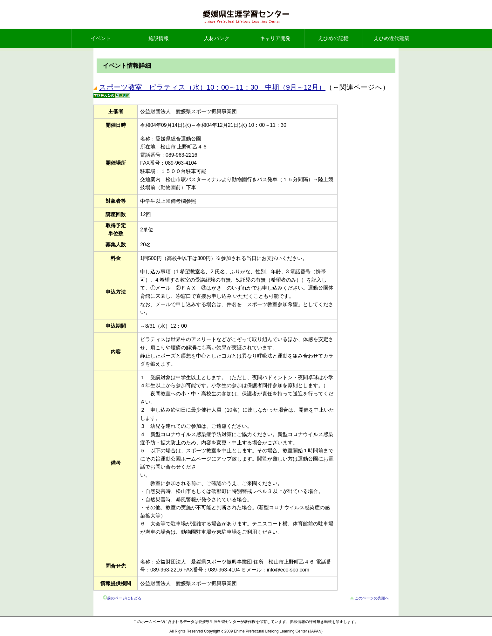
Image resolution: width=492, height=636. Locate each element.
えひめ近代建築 (391, 38)
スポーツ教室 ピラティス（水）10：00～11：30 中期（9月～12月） (212, 87)
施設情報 (158, 38)
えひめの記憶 (333, 38)
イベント (101, 38)
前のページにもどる (124, 598)
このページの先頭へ (371, 598)
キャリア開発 (275, 38)
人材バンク (216, 38)
